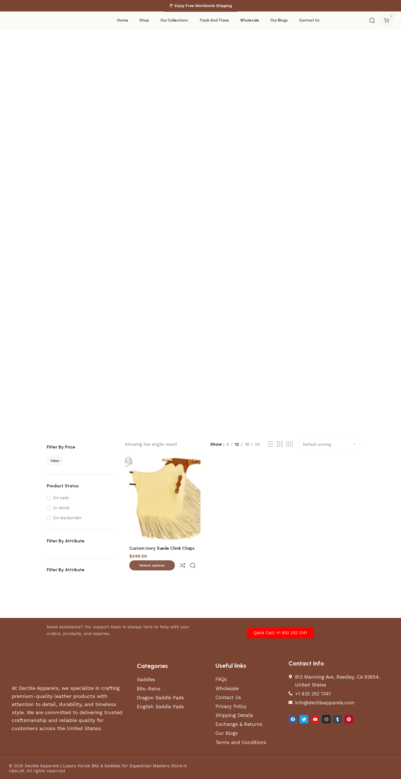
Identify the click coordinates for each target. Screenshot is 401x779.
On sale (61, 497)
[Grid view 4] (289, 444)
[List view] (270, 444)
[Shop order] (329, 444)
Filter (55, 461)
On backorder (67, 517)
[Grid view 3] (279, 444)
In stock (61, 507)
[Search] (372, 20)
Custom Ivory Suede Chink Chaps (161, 547)
